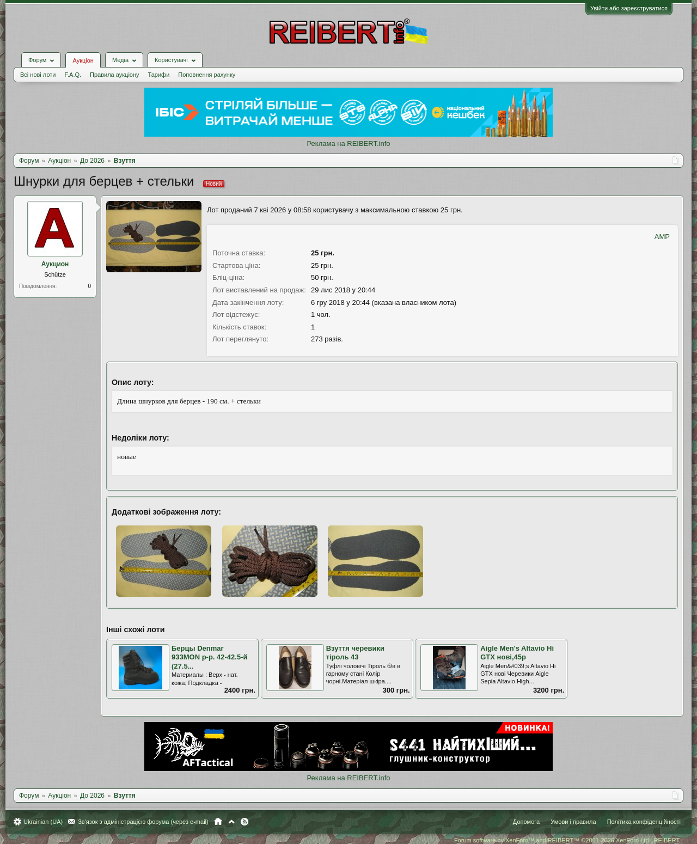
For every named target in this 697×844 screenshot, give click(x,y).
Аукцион (55, 264)
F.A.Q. (72, 74)
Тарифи (159, 74)
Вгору (231, 821)
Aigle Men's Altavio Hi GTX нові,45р (517, 653)
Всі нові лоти (38, 74)
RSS (244, 821)
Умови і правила (573, 821)
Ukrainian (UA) (43, 821)
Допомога (526, 821)
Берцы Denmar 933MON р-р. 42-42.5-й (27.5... (209, 657)
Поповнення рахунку (206, 74)
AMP (662, 237)
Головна (218, 821)
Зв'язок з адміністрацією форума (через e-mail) (143, 821)
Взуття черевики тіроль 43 (355, 653)
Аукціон (82, 60)
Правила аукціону (114, 74)
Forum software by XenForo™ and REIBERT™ (567, 840)
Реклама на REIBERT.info (348, 143)
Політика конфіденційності (644, 821)
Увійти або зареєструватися (629, 8)
